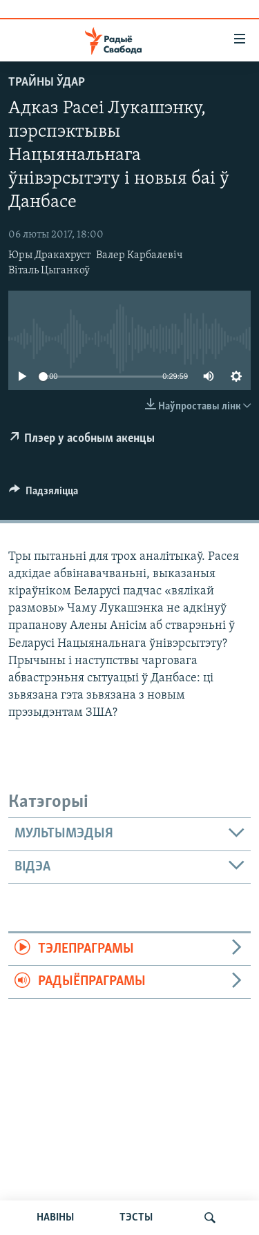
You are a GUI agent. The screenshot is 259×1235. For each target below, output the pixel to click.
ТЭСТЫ (136, 1217)
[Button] (43, 494)
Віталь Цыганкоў (49, 270)
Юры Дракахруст (49, 255)
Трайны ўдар (46, 82)
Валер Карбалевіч (139, 255)
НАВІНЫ (55, 1217)
